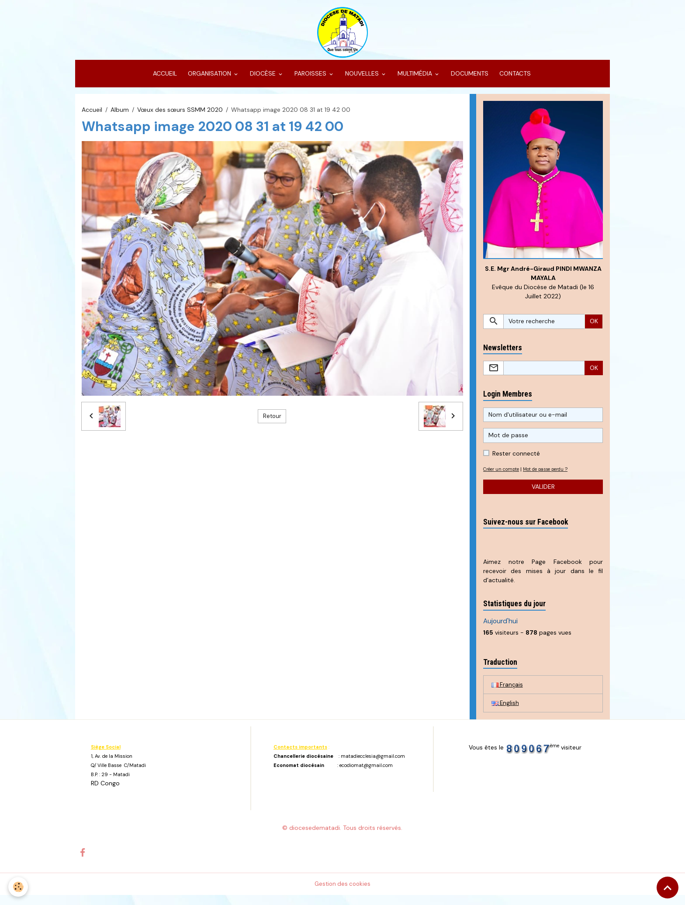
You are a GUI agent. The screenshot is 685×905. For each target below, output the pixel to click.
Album (120, 117)
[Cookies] (18, 887)
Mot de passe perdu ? (554, 478)
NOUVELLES (362, 81)
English (505, 712)
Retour (272, 424)
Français (507, 694)
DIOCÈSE (262, 81)
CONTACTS (514, 81)
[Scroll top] (667, 887)
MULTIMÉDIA (415, 81)
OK (594, 330)
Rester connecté (516, 462)
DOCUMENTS (468, 81)
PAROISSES (310, 81)
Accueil (92, 117)
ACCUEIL (164, 81)
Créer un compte (503, 478)
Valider (543, 495)
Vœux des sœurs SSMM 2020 (180, 117)
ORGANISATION (209, 81)
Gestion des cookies (342, 894)
